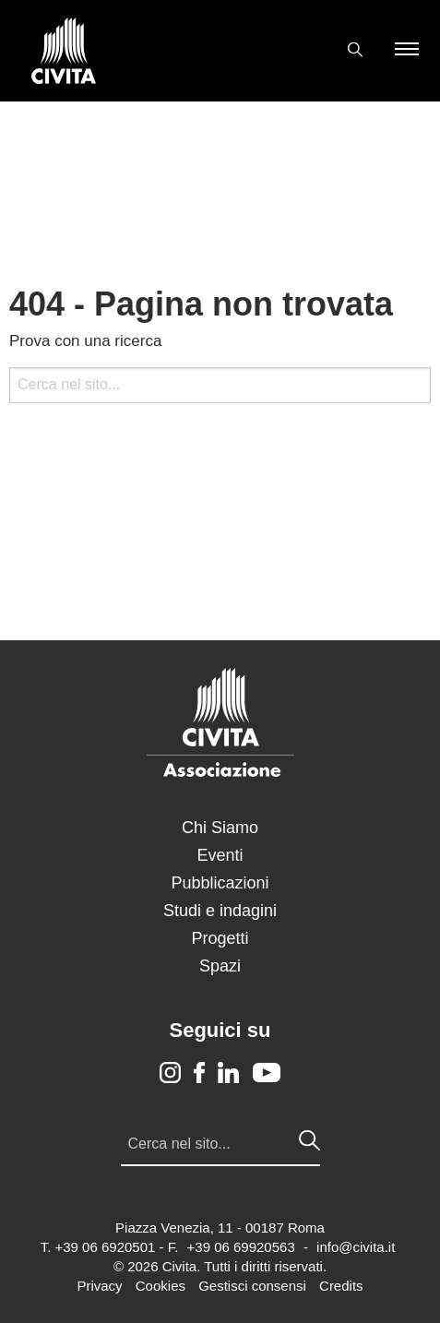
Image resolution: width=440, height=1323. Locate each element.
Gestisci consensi (252, 1285)
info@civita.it (355, 1247)
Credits (341, 1285)
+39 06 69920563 (241, 1247)
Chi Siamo (220, 827)
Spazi (220, 966)
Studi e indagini (220, 910)
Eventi (219, 855)
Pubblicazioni (219, 883)
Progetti (219, 938)
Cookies (160, 1285)
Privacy (99, 1285)
